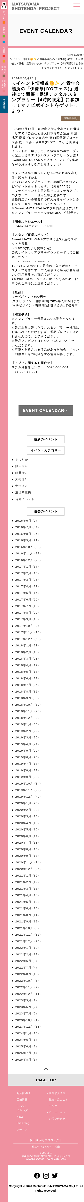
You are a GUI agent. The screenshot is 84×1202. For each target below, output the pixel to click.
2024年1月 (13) (27, 1033)
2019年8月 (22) (27, 770)
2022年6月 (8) (26, 960)
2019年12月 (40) (28, 796)
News (20, 1116)
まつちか (21, 459)
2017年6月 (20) (27, 599)
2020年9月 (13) (27, 855)
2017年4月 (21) (27, 586)
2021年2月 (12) (27, 882)
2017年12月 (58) (28, 639)
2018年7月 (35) (27, 684)
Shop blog (23, 1123)
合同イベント (24, 499)
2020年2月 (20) (27, 809)
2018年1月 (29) (27, 645)
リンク (53, 1105)
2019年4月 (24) (27, 744)
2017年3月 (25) (27, 579)
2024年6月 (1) (26, 1039)
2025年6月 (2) (26, 1046)
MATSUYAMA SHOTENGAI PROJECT (35, 6)
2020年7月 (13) (27, 842)
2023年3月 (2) (26, 1000)
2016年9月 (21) (27, 540)
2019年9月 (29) (27, 776)
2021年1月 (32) (27, 875)
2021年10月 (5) (27, 928)
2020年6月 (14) (27, 836)
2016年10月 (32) (28, 547)
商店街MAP (24, 1093)
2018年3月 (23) (27, 658)
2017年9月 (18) (27, 619)
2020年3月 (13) (27, 816)
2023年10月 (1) (27, 1020)
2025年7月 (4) (26, 1052)
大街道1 (21, 479)
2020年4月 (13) (27, 823)
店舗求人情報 (57, 1093)
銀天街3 (21, 472)
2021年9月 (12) (27, 921)
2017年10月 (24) (28, 625)
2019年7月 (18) (27, 763)
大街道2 (21, 486)
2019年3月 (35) (27, 737)
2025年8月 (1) (26, 1059)
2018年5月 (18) (27, 671)
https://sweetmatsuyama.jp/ (33, 261)
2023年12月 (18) (28, 1026)
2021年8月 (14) (27, 915)
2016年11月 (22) (28, 553)
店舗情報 (22, 1099)
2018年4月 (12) (27, 665)
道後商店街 (23, 492)
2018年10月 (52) (28, 704)
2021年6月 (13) (27, 908)
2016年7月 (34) (27, 527)
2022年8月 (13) (27, 974)
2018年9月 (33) (27, 698)
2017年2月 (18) (27, 573)
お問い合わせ (57, 1118)
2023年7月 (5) (26, 1013)
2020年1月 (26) (27, 803)
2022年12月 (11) (28, 993)
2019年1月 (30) (27, 724)
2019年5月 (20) (27, 750)
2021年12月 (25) (28, 941)
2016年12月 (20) (28, 560)
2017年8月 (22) (27, 612)
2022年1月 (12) (27, 947)
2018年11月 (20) (28, 711)
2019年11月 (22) (28, 790)
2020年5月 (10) (27, 829)
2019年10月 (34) (28, 783)
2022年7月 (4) (26, 967)
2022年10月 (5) (27, 980)
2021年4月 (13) (27, 895)
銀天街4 (21, 466)
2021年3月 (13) (27, 888)
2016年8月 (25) (27, 533)
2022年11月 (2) (27, 987)
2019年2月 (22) (27, 731)
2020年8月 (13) (27, 849)
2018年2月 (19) (27, 652)
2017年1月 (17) (27, 566)
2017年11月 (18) (28, 632)
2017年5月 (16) (27, 592)
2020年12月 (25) (28, 868)
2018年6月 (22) (27, 678)
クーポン (22, 1129)
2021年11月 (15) (28, 934)
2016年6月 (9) (26, 520)
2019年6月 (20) (27, 757)
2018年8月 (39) (27, 691)
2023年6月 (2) (26, 1007)
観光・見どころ (58, 1099)
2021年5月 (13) (27, 901)
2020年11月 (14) (28, 862)
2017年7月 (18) (27, 606)
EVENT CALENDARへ (46, 410)
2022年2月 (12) (27, 954)
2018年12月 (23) (28, 717)
